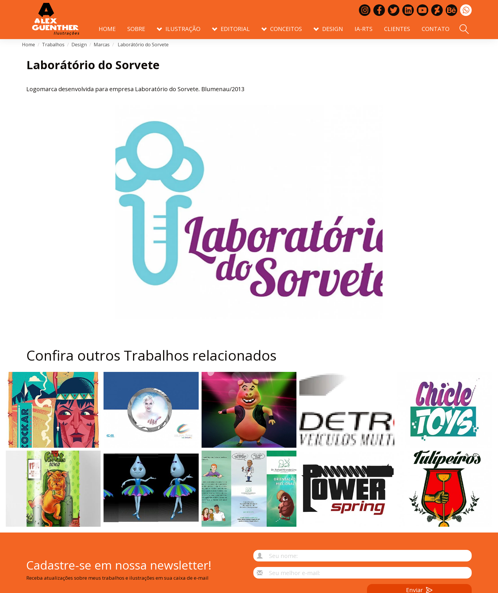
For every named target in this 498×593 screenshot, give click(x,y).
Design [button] (328, 29)
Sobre (136, 29)
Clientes (397, 29)
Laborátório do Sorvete (143, 44)
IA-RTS (363, 29)
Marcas (102, 44)
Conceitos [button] (281, 29)
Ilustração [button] (178, 29)
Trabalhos (53, 44)
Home (107, 29)
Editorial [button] (231, 29)
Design (79, 44)
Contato (435, 29)
